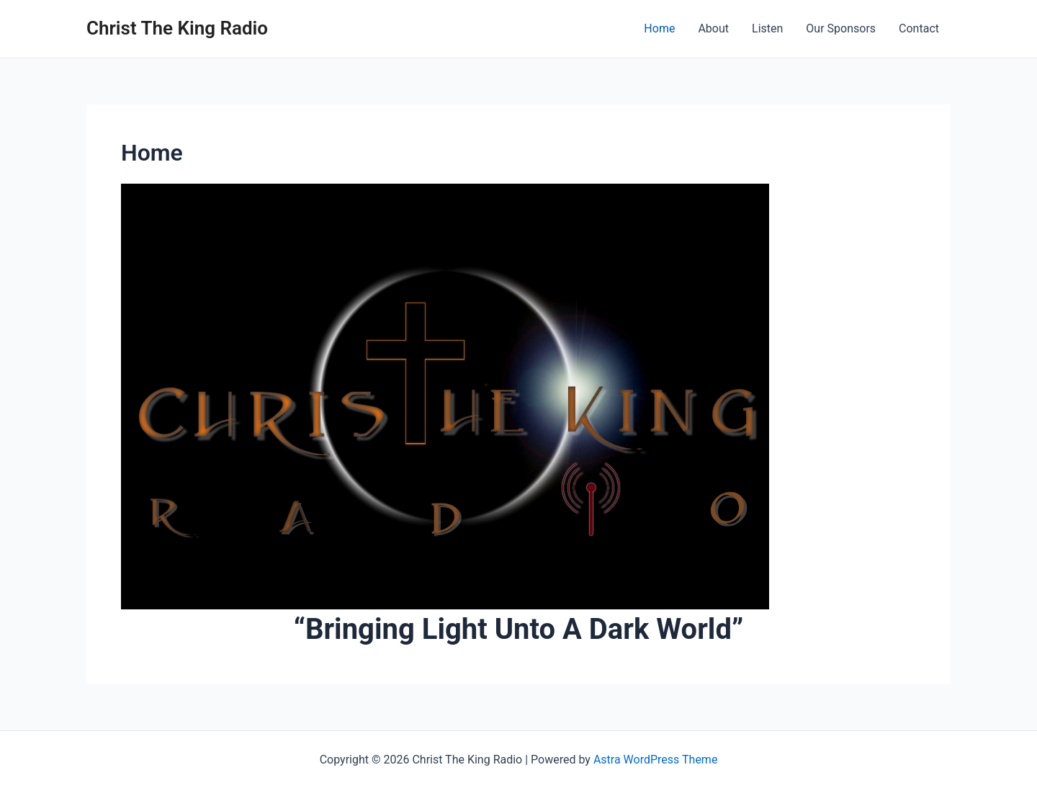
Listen (767, 28)
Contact (919, 28)
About (713, 28)
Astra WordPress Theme (655, 759)
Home (659, 28)
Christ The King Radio (177, 28)
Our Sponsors (841, 28)
